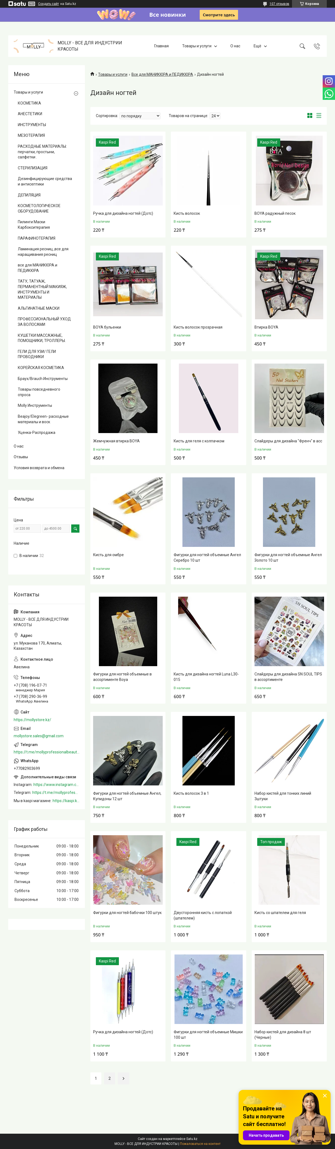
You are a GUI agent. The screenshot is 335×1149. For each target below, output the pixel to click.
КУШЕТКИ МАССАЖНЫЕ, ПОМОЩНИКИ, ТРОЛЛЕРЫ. (42, 338)
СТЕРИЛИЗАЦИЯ (32, 168)
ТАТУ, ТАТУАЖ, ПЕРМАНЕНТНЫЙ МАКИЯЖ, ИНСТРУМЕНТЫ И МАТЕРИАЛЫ (42, 289)
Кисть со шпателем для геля (280, 912)
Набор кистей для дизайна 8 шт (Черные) (282, 1035)
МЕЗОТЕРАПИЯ (31, 135)
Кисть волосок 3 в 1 (191, 793)
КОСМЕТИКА (29, 103)
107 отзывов (279, 4)
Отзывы (21, 457)
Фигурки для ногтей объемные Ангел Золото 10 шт (288, 557)
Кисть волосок (187, 213)
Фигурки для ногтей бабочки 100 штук (127, 912)
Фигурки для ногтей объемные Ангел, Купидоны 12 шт (127, 796)
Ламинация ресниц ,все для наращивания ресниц (43, 252)
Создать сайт (48, 4)
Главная (161, 46)
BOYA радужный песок (275, 213)
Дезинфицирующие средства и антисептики (45, 181)
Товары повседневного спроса (39, 392)
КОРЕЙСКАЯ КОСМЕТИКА (41, 367)
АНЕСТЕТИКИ (30, 114)
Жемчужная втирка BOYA (116, 441)
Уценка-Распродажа (36, 432)
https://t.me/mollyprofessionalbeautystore (46, 752)
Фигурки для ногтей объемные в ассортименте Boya (122, 677)
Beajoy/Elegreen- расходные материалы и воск (43, 419)
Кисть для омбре (108, 555)
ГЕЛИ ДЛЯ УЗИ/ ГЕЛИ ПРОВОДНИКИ (37, 354)
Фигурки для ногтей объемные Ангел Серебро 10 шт (207, 557)
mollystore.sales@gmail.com (39, 736)
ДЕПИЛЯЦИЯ (29, 195)
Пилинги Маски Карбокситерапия (34, 225)
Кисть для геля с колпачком (199, 441)
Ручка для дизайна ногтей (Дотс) (123, 213)
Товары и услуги (196, 46)
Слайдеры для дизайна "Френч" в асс (288, 441)
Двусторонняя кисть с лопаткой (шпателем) (203, 915)
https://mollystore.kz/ (32, 720)
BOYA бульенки (107, 327)
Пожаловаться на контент (200, 1144)
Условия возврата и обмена (39, 468)
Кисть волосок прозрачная (198, 327)
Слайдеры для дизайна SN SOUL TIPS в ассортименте (288, 677)
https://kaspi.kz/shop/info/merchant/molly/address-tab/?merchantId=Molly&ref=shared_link (66, 801)
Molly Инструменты (35, 405)
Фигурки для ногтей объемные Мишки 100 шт (208, 1035)
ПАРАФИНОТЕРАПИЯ (36, 238)
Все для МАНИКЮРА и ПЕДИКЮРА (162, 74)
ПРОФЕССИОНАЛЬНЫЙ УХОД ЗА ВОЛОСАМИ (44, 322)
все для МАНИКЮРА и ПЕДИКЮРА (37, 268)
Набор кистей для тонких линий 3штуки (282, 796)
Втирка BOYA (266, 327)
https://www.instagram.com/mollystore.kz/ (56, 784)
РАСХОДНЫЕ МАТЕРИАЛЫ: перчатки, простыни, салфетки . (42, 151)
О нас (235, 46)
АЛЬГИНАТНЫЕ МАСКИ (38, 308)
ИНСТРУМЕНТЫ (32, 125)
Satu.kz (191, 1139)
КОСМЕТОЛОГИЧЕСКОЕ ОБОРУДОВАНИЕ (39, 208)
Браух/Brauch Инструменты (43, 378)
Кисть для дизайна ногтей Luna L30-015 (206, 677)
